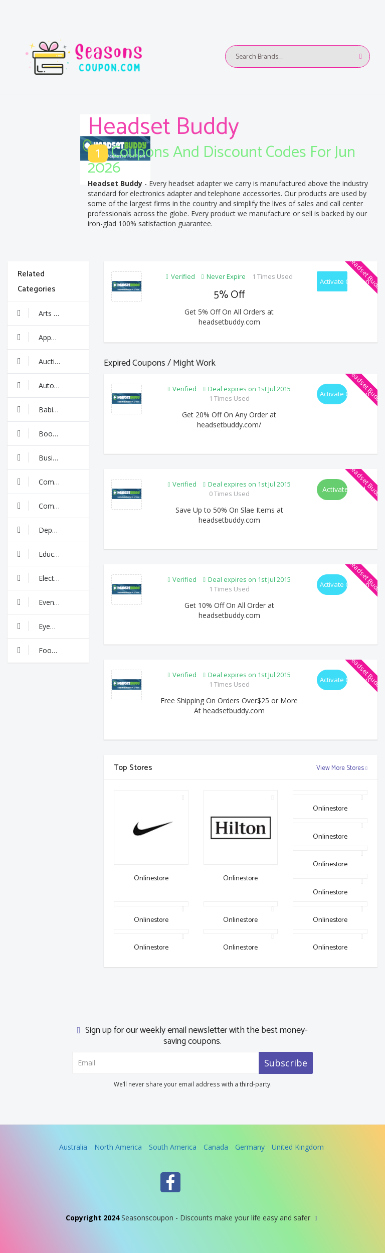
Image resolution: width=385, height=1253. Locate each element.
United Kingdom (298, 1147)
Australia (73, 1147)
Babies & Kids (51, 409)
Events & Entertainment (53, 602)
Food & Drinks (52, 650)
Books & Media (53, 433)
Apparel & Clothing (53, 337)
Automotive (47, 385)
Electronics (46, 578)
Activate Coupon (333, 281)
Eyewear (42, 626)
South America (173, 1147)
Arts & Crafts (49, 313)
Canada (216, 1147)
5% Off (229, 294)
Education (44, 554)
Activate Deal (334, 489)
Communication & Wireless (53, 482)
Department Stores (53, 530)
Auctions (42, 361)
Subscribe (285, 1063)
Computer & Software (53, 506)
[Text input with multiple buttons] (297, 56)
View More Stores (341, 768)
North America (118, 1147)
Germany (250, 1147)
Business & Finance (53, 457)
